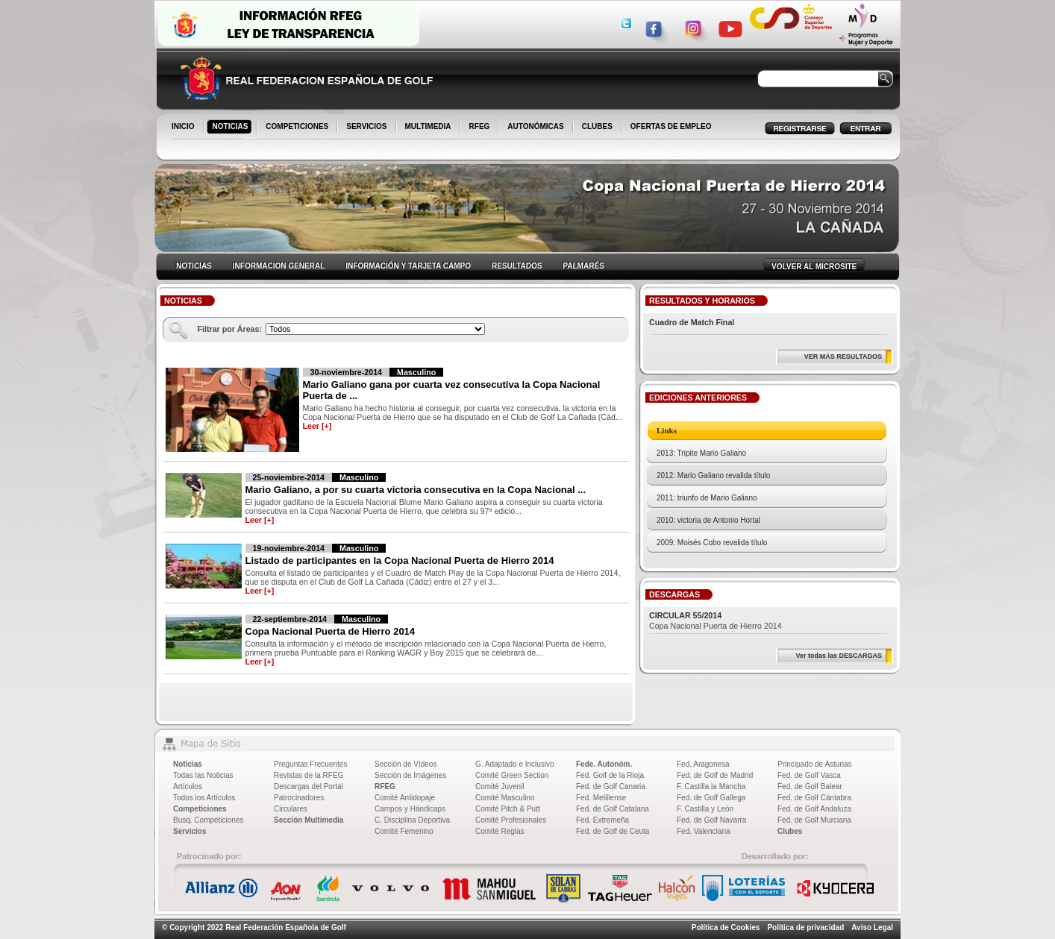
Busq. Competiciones (208, 820)
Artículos (187, 786)
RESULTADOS (517, 266)
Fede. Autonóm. (604, 764)
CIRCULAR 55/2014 (685, 615)
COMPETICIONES (298, 127)
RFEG (480, 127)
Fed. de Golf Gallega (711, 798)
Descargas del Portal (308, 786)
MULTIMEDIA (429, 127)
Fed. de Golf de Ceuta (612, 831)
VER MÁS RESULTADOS (843, 356)
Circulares (290, 809)
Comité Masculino (504, 798)
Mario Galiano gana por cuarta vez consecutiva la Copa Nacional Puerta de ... (452, 390)
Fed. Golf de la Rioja (610, 775)
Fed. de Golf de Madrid (715, 775)
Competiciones (200, 809)
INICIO (184, 127)
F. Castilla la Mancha (711, 786)
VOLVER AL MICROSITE (814, 267)
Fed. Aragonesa (703, 764)
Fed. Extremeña (602, 820)
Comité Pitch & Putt (507, 809)
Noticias (187, 764)
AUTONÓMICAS (535, 126)
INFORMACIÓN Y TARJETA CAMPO (408, 266)
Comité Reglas (500, 831)
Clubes (789, 831)
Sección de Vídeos (405, 764)
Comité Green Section (511, 775)
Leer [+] (317, 425)
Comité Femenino (404, 831)
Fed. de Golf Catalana (612, 809)
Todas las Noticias (203, 775)
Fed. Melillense (601, 798)
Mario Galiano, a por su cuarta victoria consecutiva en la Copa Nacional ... (415, 489)
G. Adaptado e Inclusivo (514, 764)
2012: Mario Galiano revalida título (713, 475)
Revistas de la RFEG (308, 775)
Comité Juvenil (500, 786)
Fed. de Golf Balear (809, 786)
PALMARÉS (583, 266)
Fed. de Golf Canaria (610, 786)
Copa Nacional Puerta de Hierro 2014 (330, 631)
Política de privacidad (805, 927)
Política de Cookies (726, 927)
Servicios (189, 831)
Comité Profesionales (510, 820)
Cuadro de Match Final (691, 322)
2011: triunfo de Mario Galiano (707, 498)
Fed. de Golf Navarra (711, 820)
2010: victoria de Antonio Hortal (708, 520)
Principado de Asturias (814, 764)
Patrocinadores (299, 798)
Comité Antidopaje (405, 798)
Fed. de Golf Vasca (809, 775)
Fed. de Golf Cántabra (814, 798)
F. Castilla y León (705, 809)
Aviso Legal (872, 927)
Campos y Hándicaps (410, 809)
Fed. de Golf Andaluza (814, 809)
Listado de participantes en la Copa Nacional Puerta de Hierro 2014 (399, 560)
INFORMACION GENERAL (279, 266)
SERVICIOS (367, 127)
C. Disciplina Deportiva (412, 820)
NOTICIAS (232, 127)
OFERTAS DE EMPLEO (671, 126)
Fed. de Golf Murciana (814, 820)
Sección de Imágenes (410, 775)
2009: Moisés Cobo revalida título (712, 542)
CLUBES (597, 126)
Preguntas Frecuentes (310, 764)
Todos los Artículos (204, 798)
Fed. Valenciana (703, 831)
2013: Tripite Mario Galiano (701, 453)
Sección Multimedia (308, 820)
